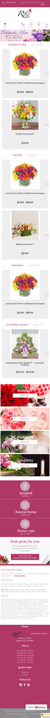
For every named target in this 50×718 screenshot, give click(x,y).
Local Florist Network (37, 714)
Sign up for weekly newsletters (25, 557)
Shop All (35, 45)
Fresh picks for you (24, 546)
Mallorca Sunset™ (25, 244)
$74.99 (25, 143)
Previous (3, 74)
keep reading (19, 576)
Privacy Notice (22, 714)
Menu (5, 27)
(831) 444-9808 (10, 3)
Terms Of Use (10, 714)
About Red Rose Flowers (11, 569)
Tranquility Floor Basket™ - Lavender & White (25, 364)
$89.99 (25, 253)
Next (47, 74)
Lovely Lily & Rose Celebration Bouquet (25, 83)
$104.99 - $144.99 (25, 371)
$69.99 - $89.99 (25, 92)
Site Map (25, 716)
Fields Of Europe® (25, 134)
